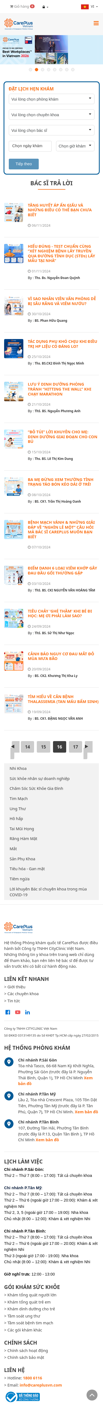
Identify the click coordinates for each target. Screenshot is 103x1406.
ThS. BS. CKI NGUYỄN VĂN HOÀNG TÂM (65, 590)
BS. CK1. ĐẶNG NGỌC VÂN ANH (59, 718)
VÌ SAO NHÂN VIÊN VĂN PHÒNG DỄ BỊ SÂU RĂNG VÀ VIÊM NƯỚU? (62, 301)
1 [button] (30, 69)
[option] (51, 49)
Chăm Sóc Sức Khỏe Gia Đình (36, 788)
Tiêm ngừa (20, 878)
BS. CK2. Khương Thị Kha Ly (56, 676)
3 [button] (42, 69)
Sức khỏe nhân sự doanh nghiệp (40, 778)
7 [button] (66, 69)
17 (75, 747)
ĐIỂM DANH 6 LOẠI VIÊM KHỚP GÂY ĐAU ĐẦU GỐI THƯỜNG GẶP (62, 570)
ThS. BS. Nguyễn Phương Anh (57, 411)
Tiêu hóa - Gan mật (27, 868)
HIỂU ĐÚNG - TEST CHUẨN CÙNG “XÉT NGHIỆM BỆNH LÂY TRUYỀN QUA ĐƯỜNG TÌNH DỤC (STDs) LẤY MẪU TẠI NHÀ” (61, 253)
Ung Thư (18, 808)
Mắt (13, 848)
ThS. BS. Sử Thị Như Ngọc (54, 633)
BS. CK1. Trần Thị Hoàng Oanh (58, 501)
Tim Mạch (19, 798)
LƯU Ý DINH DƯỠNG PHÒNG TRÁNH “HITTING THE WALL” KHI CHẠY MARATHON (59, 389)
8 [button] (72, 69)
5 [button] (54, 69)
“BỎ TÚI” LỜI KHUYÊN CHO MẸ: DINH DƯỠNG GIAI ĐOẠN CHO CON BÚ (62, 436)
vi (88, 6)
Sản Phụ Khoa (22, 858)
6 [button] (60, 69)
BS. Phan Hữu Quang (51, 320)
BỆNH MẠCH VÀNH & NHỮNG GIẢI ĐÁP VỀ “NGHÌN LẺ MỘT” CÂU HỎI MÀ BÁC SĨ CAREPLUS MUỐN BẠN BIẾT (61, 529)
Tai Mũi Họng (22, 828)
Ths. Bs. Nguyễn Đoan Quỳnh (57, 278)
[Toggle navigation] (96, 23)
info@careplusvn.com (41, 1385)
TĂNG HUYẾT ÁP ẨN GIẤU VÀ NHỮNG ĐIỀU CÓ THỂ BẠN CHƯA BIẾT (60, 210)
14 (27, 747)
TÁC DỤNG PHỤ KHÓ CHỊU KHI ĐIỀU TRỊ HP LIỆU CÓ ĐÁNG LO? (62, 344)
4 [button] (48, 69)
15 (43, 747)
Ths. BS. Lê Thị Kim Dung (54, 459)
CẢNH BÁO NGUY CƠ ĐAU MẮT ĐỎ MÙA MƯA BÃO (61, 656)
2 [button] (36, 69)
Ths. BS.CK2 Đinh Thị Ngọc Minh (59, 363)
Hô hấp (16, 818)
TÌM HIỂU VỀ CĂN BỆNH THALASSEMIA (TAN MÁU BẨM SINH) (63, 699)
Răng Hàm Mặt (23, 838)
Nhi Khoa (18, 768)
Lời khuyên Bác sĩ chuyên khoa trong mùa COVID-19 (48, 892)
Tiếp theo (24, 164)
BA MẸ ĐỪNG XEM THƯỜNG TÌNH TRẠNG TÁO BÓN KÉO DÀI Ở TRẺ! (60, 482)
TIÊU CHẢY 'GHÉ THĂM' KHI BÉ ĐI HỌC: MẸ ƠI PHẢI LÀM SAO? (60, 613)
